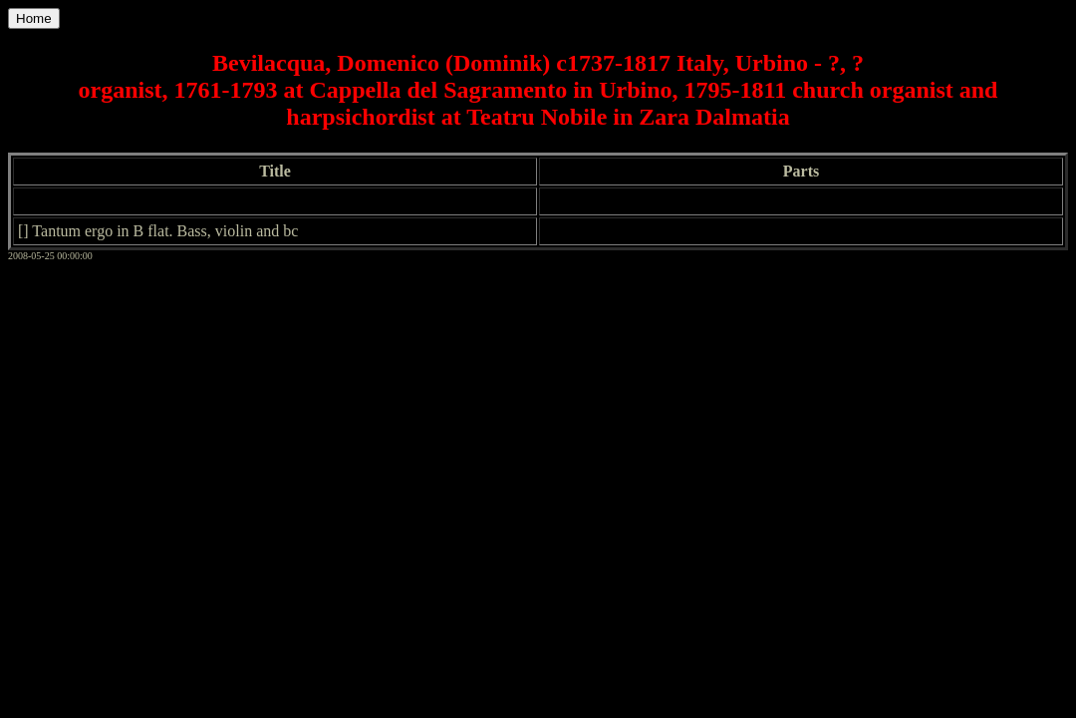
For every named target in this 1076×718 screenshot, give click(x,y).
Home (34, 18)
